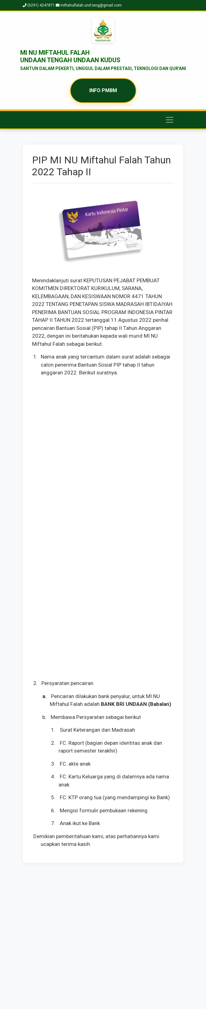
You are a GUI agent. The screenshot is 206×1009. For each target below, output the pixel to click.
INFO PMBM (103, 90)
